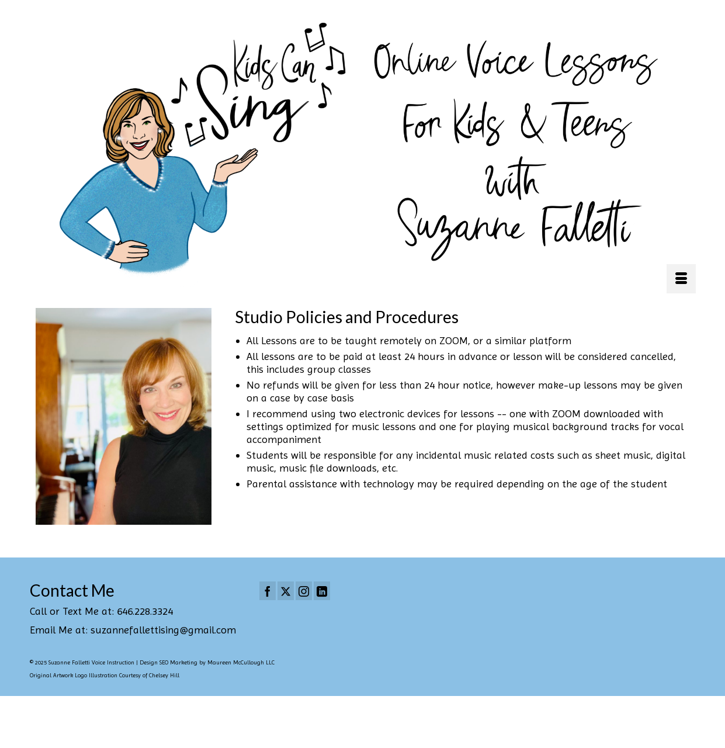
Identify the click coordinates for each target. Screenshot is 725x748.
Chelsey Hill (164, 675)
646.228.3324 (145, 611)
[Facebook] (267, 590)
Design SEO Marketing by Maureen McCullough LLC (207, 662)
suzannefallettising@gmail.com (163, 630)
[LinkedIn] (322, 590)
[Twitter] (285, 590)
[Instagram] (304, 590)
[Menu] (681, 278)
